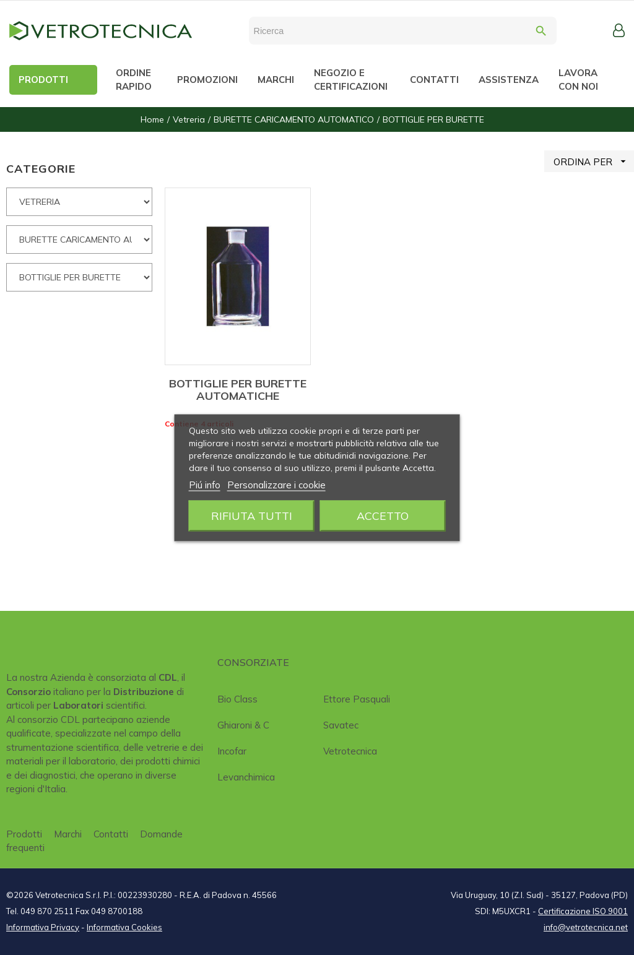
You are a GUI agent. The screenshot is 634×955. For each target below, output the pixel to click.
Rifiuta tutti (251, 515)
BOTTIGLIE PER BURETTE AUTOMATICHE (237, 389)
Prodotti (24, 834)
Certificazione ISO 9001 (583, 911)
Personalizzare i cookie (276, 484)
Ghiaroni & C (243, 725)
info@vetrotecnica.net (586, 927)
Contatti (110, 834)
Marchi (68, 834)
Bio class (237, 699)
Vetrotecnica (350, 751)
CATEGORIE (41, 169)
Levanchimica (246, 777)
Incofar (231, 751)
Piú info (204, 484)
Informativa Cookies (124, 927)
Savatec (340, 725)
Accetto (383, 515)
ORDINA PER (594, 161)
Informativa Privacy (42, 927)
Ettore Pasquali (356, 699)
